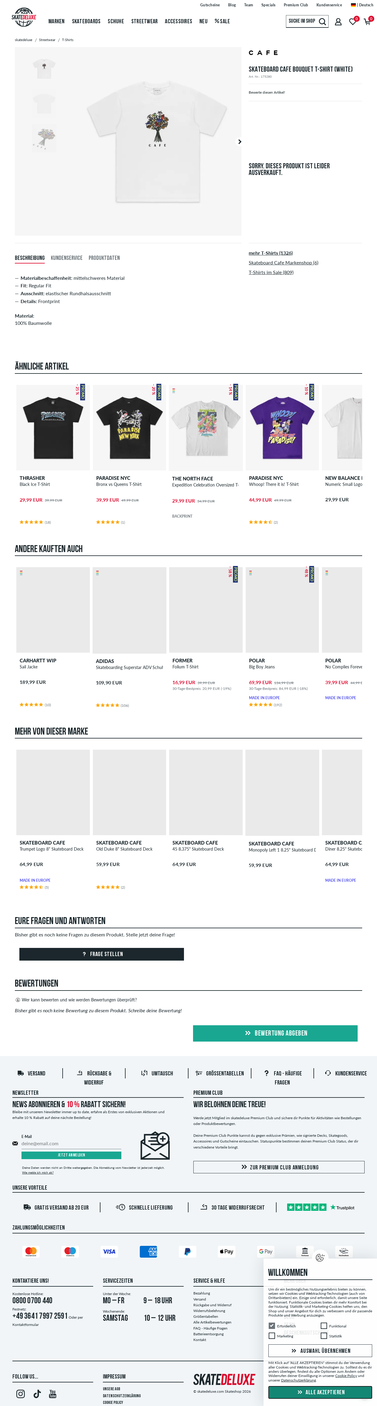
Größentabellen (219, 1074)
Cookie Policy (113, 1403)
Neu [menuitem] (203, 22)
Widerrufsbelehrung (209, 1310)
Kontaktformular (25, 1324)
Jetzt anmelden (71, 1155)
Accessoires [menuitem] (178, 22)
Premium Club (208, 1093)
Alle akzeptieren (320, 1393)
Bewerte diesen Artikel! (267, 92)
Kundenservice (345, 1074)
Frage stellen (101, 955)
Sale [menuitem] (222, 22)
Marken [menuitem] (56, 22)
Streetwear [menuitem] (144, 22)
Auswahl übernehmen (320, 1351)
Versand (31, 1074)
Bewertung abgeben (275, 1033)
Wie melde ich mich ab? (38, 1172)
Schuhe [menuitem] (116, 22)
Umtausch (157, 1074)
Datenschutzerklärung (122, 1396)
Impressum (114, 1377)
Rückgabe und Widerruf (212, 1305)
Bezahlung (201, 1293)
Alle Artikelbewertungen (212, 1322)
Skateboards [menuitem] (86, 22)
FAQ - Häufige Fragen (210, 1328)
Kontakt (199, 1339)
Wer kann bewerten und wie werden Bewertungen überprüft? (76, 1000)
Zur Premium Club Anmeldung (279, 1167)
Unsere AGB (111, 1389)
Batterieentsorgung (208, 1334)
